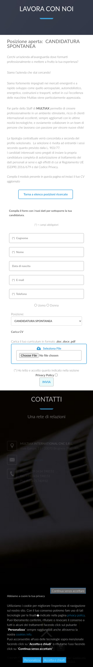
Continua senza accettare (68, 591)
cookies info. (24, 634)
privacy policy (76, 615)
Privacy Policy (44, 375)
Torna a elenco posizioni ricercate (45, 194)
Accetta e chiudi (54, 660)
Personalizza (32, 660)
